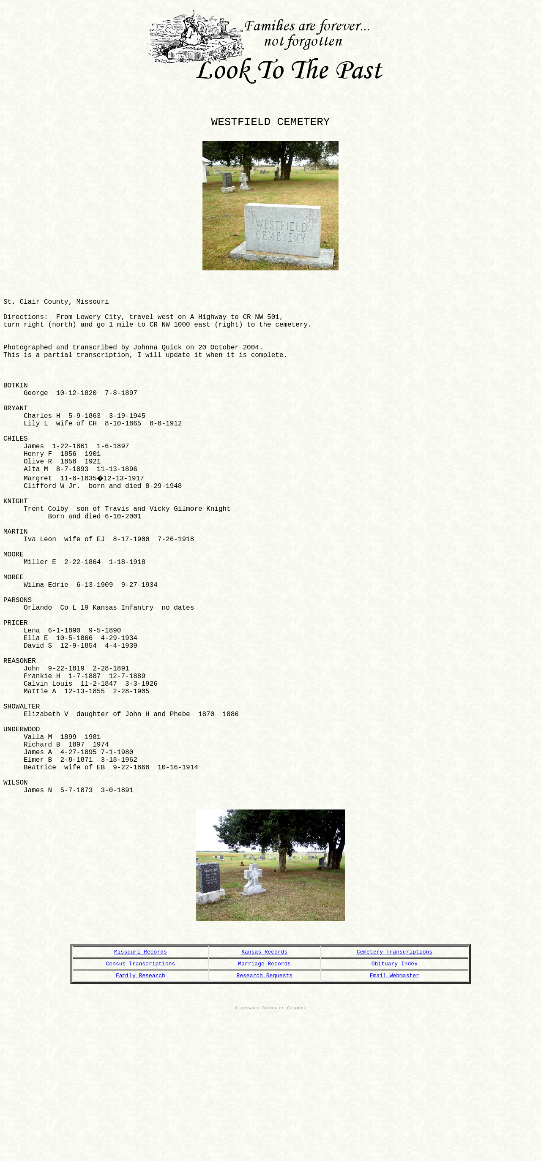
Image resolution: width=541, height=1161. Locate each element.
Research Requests (264, 1114)
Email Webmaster (394, 1114)
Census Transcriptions (140, 1101)
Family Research (140, 1114)
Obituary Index (395, 1101)
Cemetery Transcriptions (394, 1088)
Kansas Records (264, 1088)
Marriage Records (264, 1101)
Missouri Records (140, 1088)
